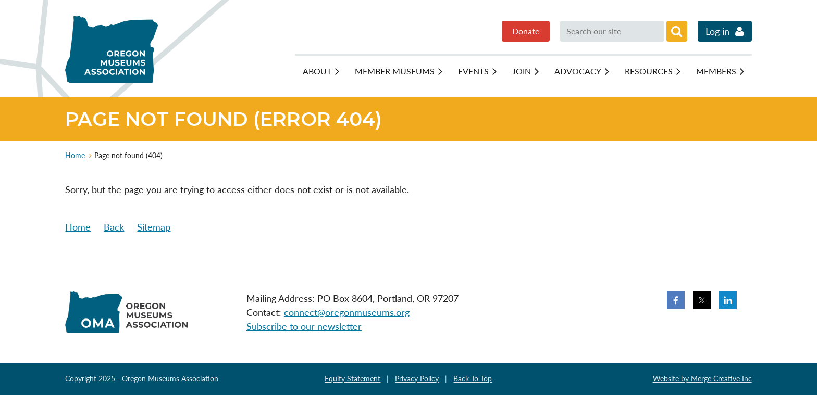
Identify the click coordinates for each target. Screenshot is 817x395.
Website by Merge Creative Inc (702, 378)
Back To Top (472, 378)
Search (676, 31)
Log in (717, 31)
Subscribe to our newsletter (304, 326)
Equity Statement (352, 378)
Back (114, 227)
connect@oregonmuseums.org (347, 312)
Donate (525, 31)
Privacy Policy (417, 378)
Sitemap (153, 227)
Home (75, 155)
